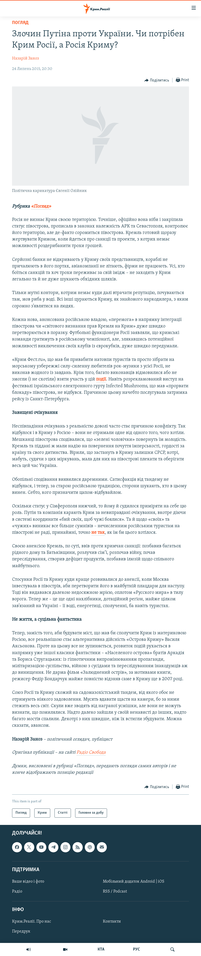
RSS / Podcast (115, 891)
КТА (101, 949)
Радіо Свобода (91, 752)
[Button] (156, 80)
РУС (136, 949)
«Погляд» (41, 206)
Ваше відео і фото (28, 881)
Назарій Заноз (25, 58)
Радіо (17, 891)
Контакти (112, 921)
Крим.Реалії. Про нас (31, 921)
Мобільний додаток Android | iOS (133, 881)
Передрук (21, 931)
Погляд (20, 22)
